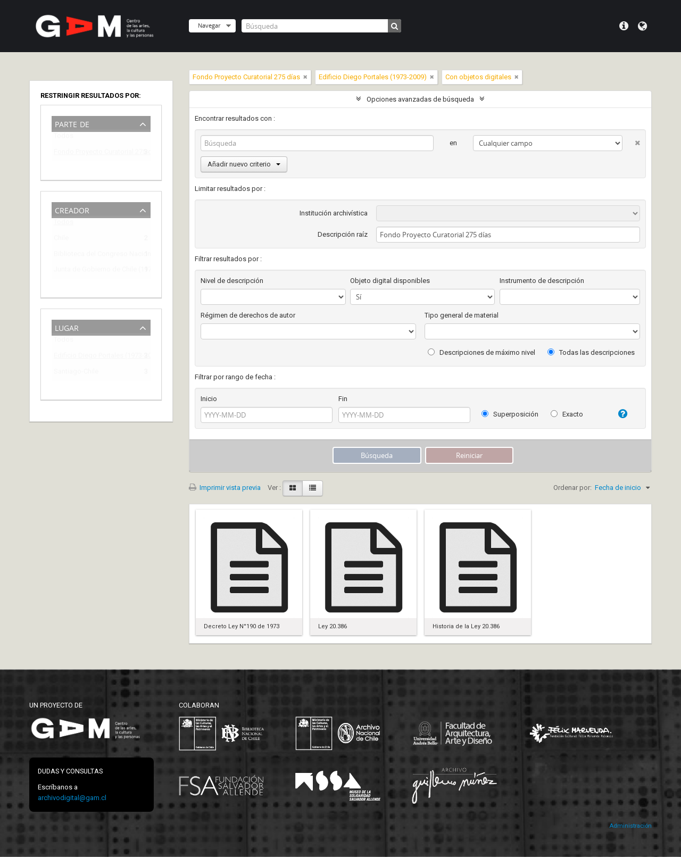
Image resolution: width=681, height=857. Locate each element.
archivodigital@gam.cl (72, 798)
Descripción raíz (343, 234)
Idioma (642, 26)
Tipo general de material (462, 315)
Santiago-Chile (76, 373)
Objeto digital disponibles (390, 281)
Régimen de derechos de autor (248, 315)
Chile (61, 239)
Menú (623, 26)
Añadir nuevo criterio (243, 164)
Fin (342, 399)
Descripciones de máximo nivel (481, 352)
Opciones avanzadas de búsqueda (420, 99)
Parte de (72, 123)
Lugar (67, 327)
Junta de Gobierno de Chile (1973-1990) (94, 271)
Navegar (209, 25)
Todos (63, 138)
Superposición (509, 414)
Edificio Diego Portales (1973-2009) (94, 357)
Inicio (209, 399)
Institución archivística (334, 213)
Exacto (567, 414)
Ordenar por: (572, 488)
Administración (630, 825)
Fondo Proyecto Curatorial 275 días (94, 153)
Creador (72, 209)
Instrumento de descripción (542, 281)
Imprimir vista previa (225, 488)
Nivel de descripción (232, 281)
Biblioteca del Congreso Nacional (94, 255)
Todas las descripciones (591, 352)
